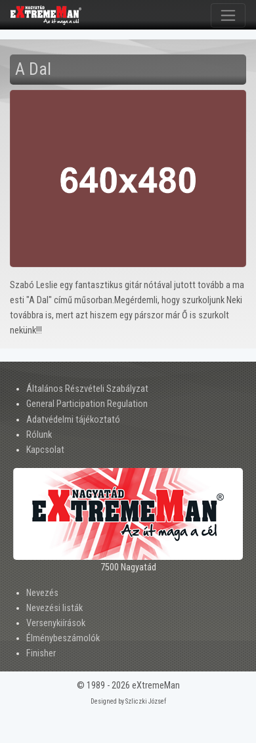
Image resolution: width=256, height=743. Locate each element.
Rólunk (39, 434)
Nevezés (42, 593)
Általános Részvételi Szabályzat (87, 388)
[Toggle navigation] (228, 15)
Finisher (41, 653)
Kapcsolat (45, 450)
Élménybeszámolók (63, 638)
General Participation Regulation (87, 404)
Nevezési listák (54, 608)
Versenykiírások (55, 623)
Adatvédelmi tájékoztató (73, 419)
